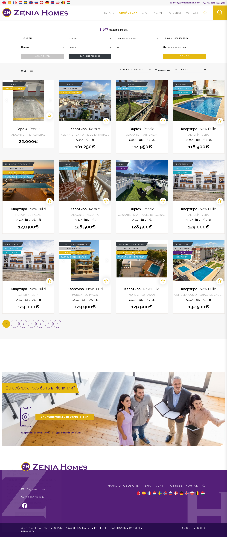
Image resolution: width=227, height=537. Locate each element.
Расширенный (90, 56)
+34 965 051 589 (214, 2)
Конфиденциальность (110, 528)
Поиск (184, 56)
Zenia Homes (35, 12)
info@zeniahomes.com (185, 2)
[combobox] (42, 38)
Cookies (134, 528)
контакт (192, 13)
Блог (145, 13)
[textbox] (42, 38)
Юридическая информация (72, 528)
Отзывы (175, 13)
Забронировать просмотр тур (64, 417)
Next (50, 100)
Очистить (42, 56)
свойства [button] (127, 13)
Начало (109, 13)
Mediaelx (200, 528)
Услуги (159, 13)
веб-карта (28, 531)
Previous (6, 100)
